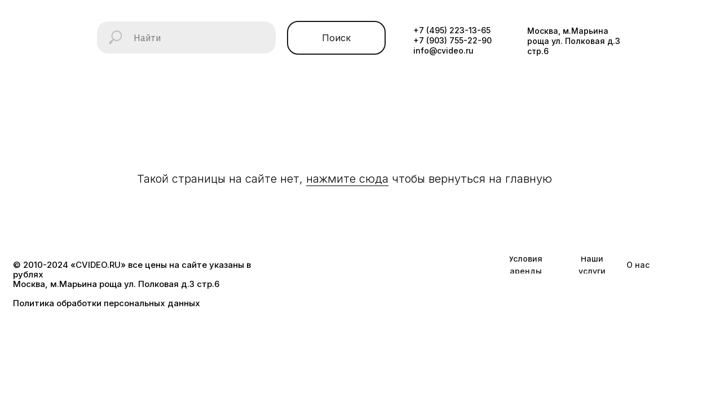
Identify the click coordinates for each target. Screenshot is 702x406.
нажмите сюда (347, 179)
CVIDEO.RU (98, 264)
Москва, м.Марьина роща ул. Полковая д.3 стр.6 (573, 41)
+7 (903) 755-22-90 (452, 40)
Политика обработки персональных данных (106, 303)
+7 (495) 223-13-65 (452, 30)
